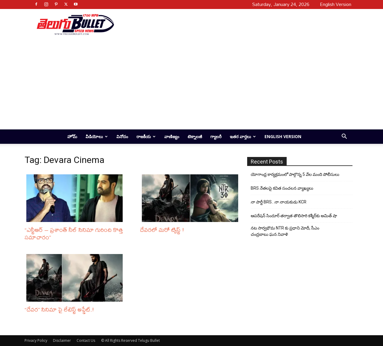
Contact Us (86, 340)
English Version (283, 136)
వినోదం (122, 136)
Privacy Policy (36, 340)
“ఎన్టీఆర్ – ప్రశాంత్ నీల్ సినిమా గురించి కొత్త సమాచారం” (74, 233)
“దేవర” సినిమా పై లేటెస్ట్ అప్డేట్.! (59, 309)
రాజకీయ (146, 136)
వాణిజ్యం (171, 136)
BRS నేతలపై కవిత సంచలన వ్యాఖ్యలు (282, 188)
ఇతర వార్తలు (243, 136)
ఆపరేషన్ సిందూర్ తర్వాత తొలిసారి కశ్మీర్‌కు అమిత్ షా (294, 215)
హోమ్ (72, 136)
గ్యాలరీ (215, 136)
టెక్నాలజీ (195, 136)
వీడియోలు (97, 136)
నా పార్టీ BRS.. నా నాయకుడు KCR (278, 202)
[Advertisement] (231, 24)
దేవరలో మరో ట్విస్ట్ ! (162, 229)
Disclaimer (62, 340)
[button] (344, 137)
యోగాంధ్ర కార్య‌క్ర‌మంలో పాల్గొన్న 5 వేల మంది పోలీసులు (295, 174)
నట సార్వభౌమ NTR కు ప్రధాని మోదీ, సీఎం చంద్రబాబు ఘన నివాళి (285, 231)
